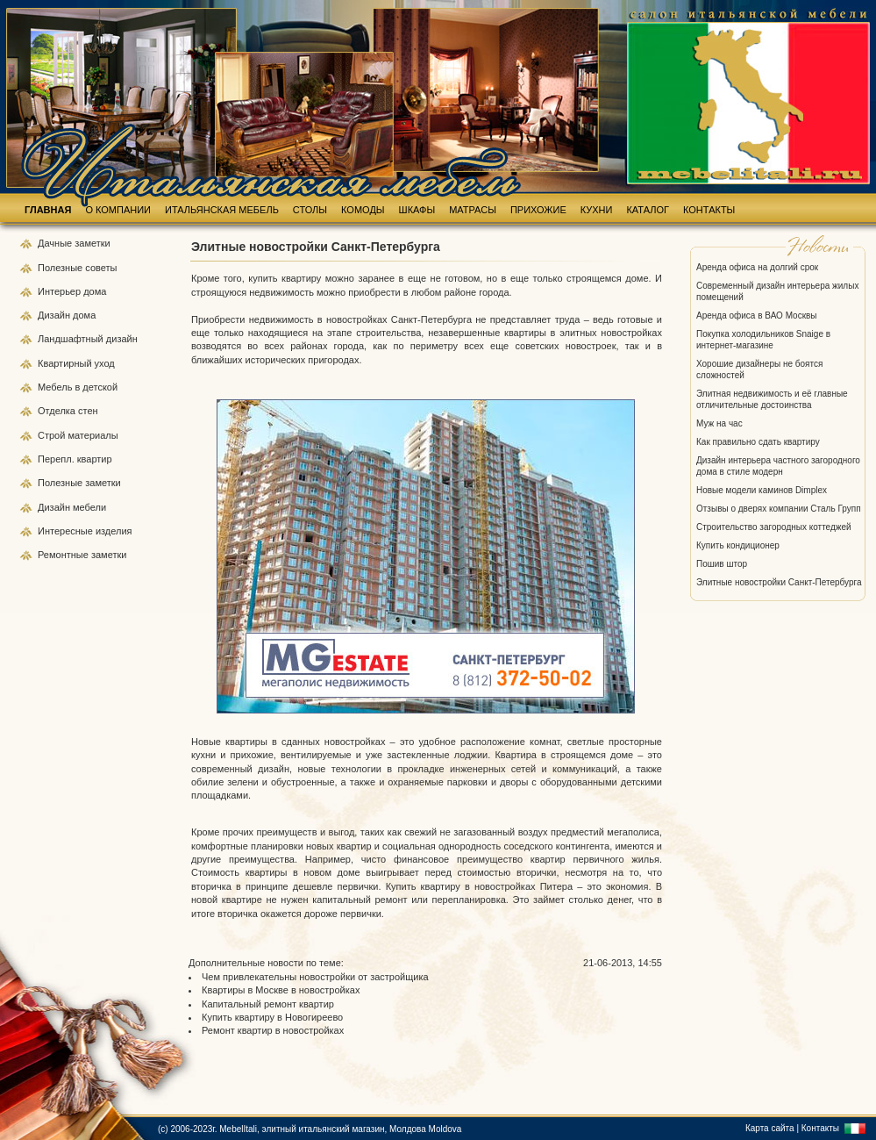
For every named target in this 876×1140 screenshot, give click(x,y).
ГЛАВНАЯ (48, 209)
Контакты (820, 1128)
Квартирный (66, 363)
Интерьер (59, 291)
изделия (114, 531)
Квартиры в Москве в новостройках (281, 990)
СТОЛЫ (310, 209)
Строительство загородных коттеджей (773, 527)
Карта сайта (769, 1128)
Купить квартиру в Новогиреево (272, 1017)
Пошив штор (721, 564)
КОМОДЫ (363, 209)
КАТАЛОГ (647, 209)
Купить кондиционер (738, 545)
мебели (89, 507)
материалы (93, 435)
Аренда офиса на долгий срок (757, 267)
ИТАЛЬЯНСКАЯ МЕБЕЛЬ (222, 209)
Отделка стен (68, 410)
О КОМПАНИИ (118, 209)
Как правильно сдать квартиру (758, 442)
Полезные (61, 267)
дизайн (122, 338)
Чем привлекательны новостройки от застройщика (315, 977)
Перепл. (57, 459)
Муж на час (719, 423)
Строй (53, 435)
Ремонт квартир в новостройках (273, 1030)
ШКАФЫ (417, 209)
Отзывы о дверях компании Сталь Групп (778, 508)
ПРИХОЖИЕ (538, 209)
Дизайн (55, 315)
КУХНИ (596, 209)
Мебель (56, 387)
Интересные (67, 531)
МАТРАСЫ (472, 209)
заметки (92, 243)
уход (105, 363)
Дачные (56, 243)
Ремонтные (64, 554)
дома (94, 291)
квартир (94, 459)
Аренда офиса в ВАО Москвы (756, 315)
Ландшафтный (72, 338)
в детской (96, 387)
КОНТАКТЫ (709, 209)
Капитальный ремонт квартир (268, 1004)
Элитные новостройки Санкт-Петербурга (779, 582)
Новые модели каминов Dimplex (761, 490)
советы (101, 267)
